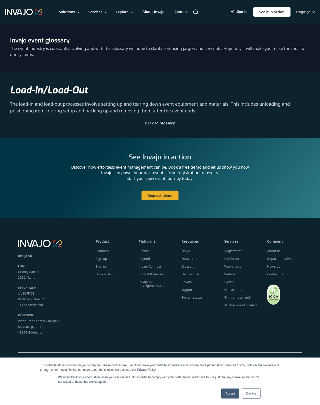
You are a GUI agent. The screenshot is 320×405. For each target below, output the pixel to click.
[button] (69, 12)
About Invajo (153, 11)
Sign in (238, 11)
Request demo (160, 200)
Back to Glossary (160, 123)
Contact (181, 11)
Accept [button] (230, 393)
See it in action (271, 11)
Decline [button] (251, 393)
